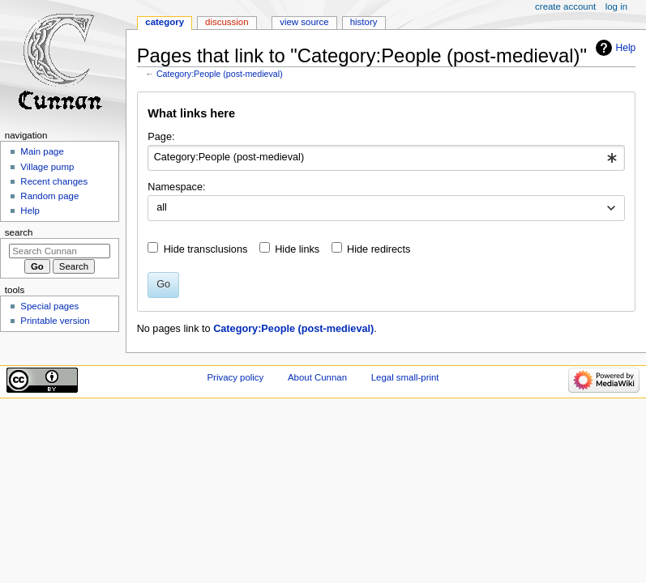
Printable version (54, 321)
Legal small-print (405, 377)
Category (164, 22)
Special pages (49, 306)
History (364, 22)
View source (304, 22)
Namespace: (176, 187)
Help (626, 47)
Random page (49, 196)
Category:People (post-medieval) (219, 74)
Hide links (297, 249)
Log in (616, 6)
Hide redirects (378, 249)
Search (19, 232)
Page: (161, 137)
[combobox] (386, 158)
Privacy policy (235, 377)
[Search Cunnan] (59, 251)
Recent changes (54, 181)
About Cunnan (317, 377)
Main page (42, 151)
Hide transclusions (206, 249)
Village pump (47, 167)
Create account (565, 6)
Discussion (226, 22)
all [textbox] (161, 207)
